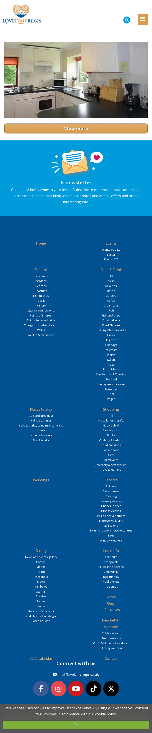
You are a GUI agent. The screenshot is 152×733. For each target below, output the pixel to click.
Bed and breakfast (41, 416)
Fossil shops (111, 450)
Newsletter (111, 620)
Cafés (111, 301)
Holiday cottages (41, 420)
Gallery (41, 550)
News (111, 597)
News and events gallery (41, 557)
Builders (111, 486)
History (41, 305)
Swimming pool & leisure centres (111, 530)
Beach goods (111, 430)
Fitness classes (111, 511)
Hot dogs (111, 345)
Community (111, 572)
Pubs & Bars (111, 369)
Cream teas (111, 305)
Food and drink (111, 445)
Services (111, 480)
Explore (41, 269)
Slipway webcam (111, 648)
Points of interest (41, 315)
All (111, 276)
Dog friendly (41, 440)
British (111, 291)
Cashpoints (111, 562)
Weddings (41, 480)
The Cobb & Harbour (41, 611)
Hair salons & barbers (111, 516)
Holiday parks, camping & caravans (41, 425)
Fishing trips (41, 296)
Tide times (111, 586)
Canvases (112, 609)
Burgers (111, 296)
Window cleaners (111, 540)
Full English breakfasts (111, 330)
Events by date (111, 250)
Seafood (111, 379)
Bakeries (111, 286)
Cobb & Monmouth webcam (111, 643)
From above (41, 577)
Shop (111, 603)
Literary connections (41, 310)
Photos (41, 562)
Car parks (111, 557)
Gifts (111, 455)
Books (111, 435)
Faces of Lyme (41, 621)
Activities (41, 281)
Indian (111, 355)
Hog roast (111, 340)
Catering (111, 496)
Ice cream (111, 350)
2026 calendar (41, 658)
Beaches (41, 286)
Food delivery (111, 320)
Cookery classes (111, 501)
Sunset (41, 601)
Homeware (111, 460)
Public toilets (111, 581)
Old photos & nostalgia (41, 616)
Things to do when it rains (41, 325)
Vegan (111, 399)
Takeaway (111, 389)
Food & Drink (111, 269)
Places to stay (41, 409)
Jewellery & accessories (111, 465)
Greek (111, 335)
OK (76, 724)
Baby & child (111, 425)
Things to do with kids (41, 320)
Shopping (111, 409)
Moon (41, 581)
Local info (111, 550)
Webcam (111, 627)
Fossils (40, 301)
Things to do (41, 276)
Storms (41, 591)
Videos (41, 567)
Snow (41, 606)
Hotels (41, 430)
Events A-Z (111, 259)
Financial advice (111, 506)
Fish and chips (111, 315)
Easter (111, 255)
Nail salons (111, 526)
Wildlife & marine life (41, 335)
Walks (41, 330)
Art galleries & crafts (111, 420)
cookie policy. (106, 714)
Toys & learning (111, 469)
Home (41, 243)
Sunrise (41, 596)
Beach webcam (111, 638)
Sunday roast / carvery (111, 384)
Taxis (111, 535)
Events (111, 243)
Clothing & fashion (111, 440)
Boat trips (41, 291)
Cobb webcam (111, 633)
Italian (111, 360)
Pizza (111, 364)
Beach (41, 572)
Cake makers (111, 491)
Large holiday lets (41, 435)
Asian (111, 281)
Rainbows (41, 586)
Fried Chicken (111, 325)
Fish (111, 310)
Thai (111, 394)
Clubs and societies (111, 567)
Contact (111, 658)
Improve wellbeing (111, 521)
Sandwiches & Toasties (111, 374)
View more (76, 128)
